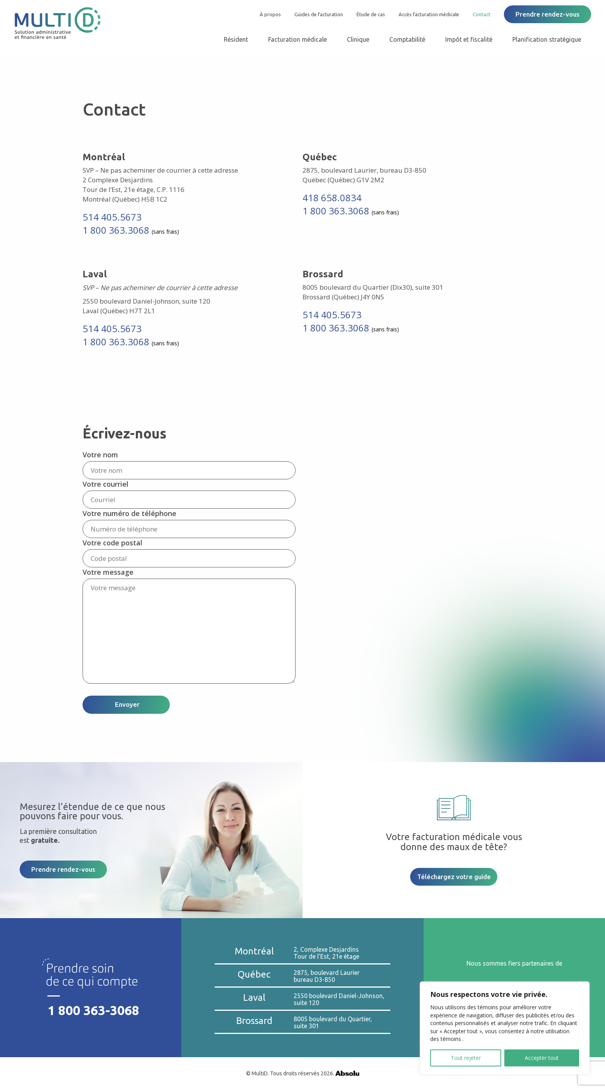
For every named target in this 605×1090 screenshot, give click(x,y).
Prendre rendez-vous (547, 14)
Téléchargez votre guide (454, 876)
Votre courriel (105, 484)
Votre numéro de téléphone (129, 513)
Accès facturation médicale (429, 14)
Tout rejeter (466, 1057)
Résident (236, 39)
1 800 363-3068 (93, 1010)
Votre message (108, 572)
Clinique (358, 39)
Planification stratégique (546, 39)
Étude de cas (371, 14)
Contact (481, 14)
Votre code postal (112, 542)
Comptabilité (407, 39)
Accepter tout (542, 1057)
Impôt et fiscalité (468, 39)
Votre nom (100, 454)
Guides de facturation (318, 14)
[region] (505, 1028)
